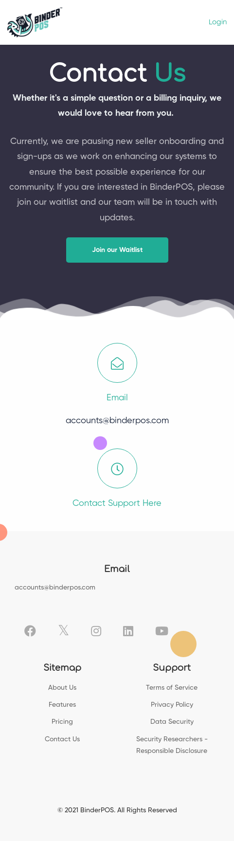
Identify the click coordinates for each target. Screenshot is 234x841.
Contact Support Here (117, 503)
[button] (117, 250)
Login (218, 22)
